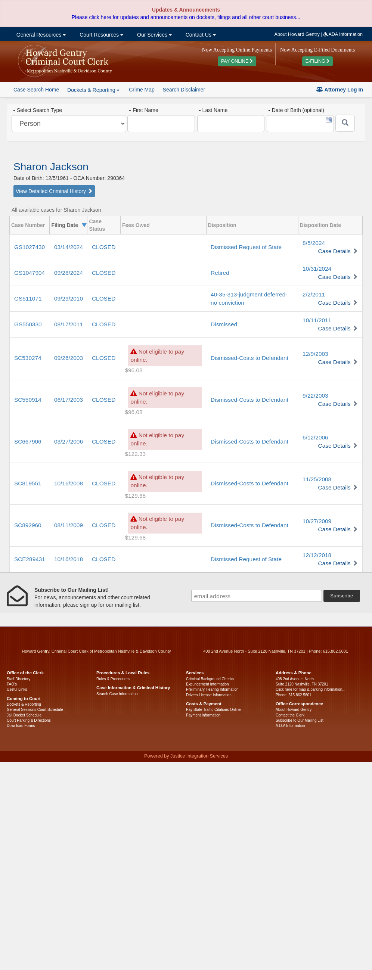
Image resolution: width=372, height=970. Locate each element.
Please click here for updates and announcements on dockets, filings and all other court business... (186, 17)
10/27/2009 (317, 521)
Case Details (334, 251)
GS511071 (28, 298)
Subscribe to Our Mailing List (299, 720)
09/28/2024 (68, 273)
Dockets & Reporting (24, 704)
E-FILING (318, 61)
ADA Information (343, 34)
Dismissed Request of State (246, 247)
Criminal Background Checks (210, 679)
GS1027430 (29, 247)
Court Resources (100, 35)
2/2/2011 (314, 294)
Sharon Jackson (51, 166)
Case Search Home (36, 90)
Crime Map (141, 90)
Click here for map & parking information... (310, 689)
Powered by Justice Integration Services (186, 756)
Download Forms (21, 726)
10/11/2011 (317, 320)
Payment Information (203, 715)
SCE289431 (29, 559)
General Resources (40, 35)
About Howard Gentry (297, 34)
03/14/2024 (68, 247)
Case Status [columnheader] (97, 225)
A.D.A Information (290, 726)
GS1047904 (29, 273)
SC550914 (27, 400)
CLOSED (103, 247)
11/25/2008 (317, 479)
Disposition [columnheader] (222, 225)
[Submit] (345, 123)
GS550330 (28, 324)
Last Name (213, 110)
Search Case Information (117, 694)
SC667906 (27, 441)
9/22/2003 (315, 395)
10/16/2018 (68, 559)
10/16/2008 (68, 483)
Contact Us (200, 35)
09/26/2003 (68, 358)
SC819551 (27, 483)
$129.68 (135, 495)
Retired (220, 273)
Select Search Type (37, 110)
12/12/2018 (317, 555)
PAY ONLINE (237, 61)
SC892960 (27, 525)
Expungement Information (207, 684)
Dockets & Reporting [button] (93, 90)
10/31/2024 (317, 268)
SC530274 (27, 358)
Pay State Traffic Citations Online (213, 710)
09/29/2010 (68, 298)
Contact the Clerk (290, 715)
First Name (143, 110)
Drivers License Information (209, 695)
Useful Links (17, 689)
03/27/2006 (68, 441)
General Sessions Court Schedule (35, 710)
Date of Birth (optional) (296, 110)
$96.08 (133, 370)
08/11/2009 (68, 525)
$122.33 (135, 454)
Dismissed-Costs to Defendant (249, 358)
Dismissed (224, 324)
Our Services (154, 35)
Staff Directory (18, 679)
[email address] (256, 596)
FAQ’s (12, 684)
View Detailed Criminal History (54, 191)
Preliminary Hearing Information (212, 689)
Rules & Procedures (113, 679)
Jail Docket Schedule (24, 715)
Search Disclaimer (184, 90)
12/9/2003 (315, 354)
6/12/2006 (315, 437)
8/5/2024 (314, 243)
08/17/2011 (68, 324)
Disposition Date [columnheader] (320, 225)
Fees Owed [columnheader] (136, 225)
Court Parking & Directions (29, 720)
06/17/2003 (68, 400)
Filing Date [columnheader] (64, 225)
